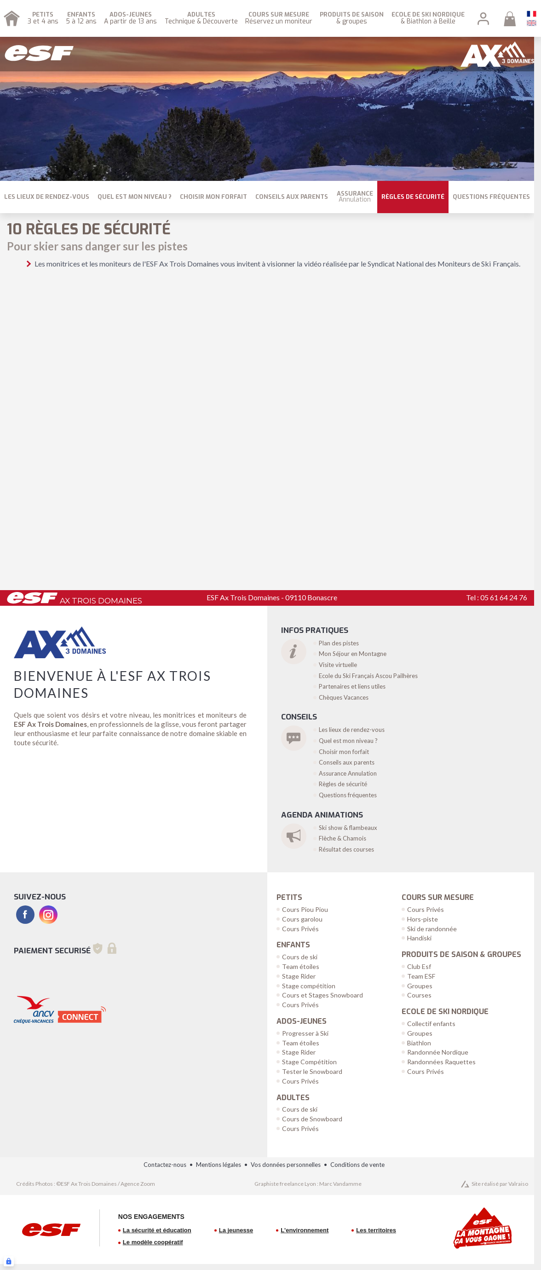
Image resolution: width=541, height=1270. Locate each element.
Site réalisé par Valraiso (500, 1183)
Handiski (419, 938)
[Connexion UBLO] (9, 1261)
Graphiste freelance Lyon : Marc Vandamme (308, 1183)
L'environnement (304, 1230)
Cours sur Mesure (438, 897)
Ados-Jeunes (301, 1021)
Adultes (293, 1097)
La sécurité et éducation (157, 1230)
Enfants (293, 945)
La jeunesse (236, 1230)
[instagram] (48, 914)
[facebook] (25, 914)
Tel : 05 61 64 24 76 (496, 597)
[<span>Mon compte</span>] (483, 18)
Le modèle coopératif (153, 1242)
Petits (289, 897)
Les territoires (376, 1230)
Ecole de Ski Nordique (445, 1011)
